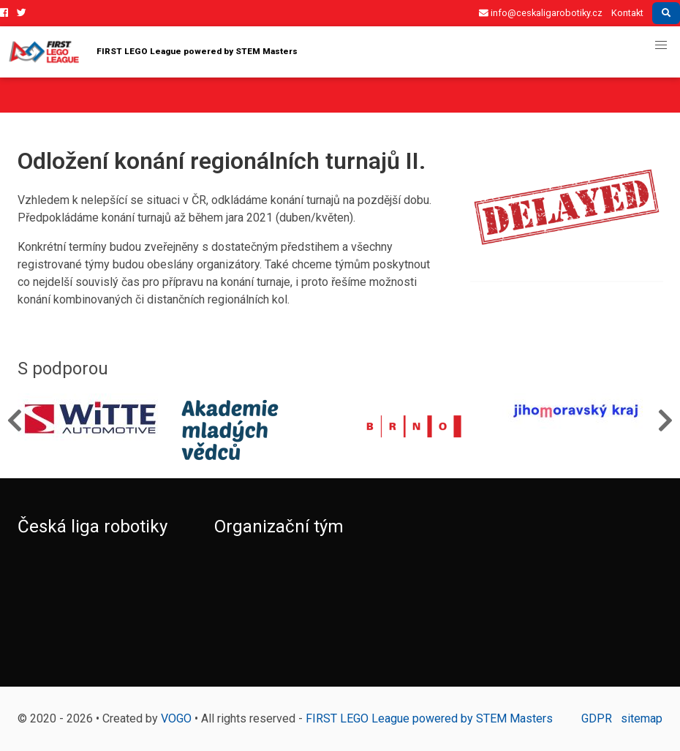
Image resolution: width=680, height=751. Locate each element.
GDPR (596, 718)
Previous (14, 419)
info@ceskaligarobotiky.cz (540, 12)
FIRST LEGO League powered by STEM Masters (238, 52)
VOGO (176, 718)
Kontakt (627, 12)
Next (665, 419)
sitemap (641, 718)
